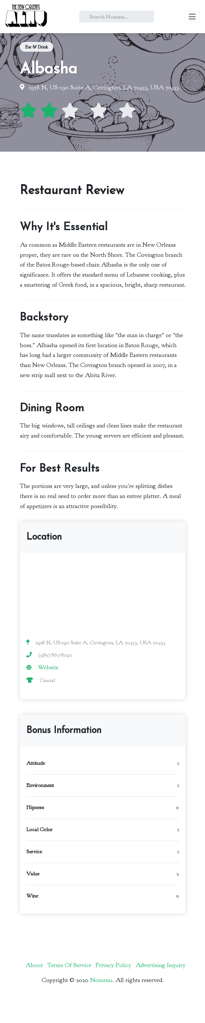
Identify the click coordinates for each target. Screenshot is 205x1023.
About (34, 965)
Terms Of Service (69, 965)
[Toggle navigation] (192, 16)
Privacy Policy (113, 965)
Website (48, 667)
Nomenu (101, 980)
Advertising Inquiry (160, 965)
